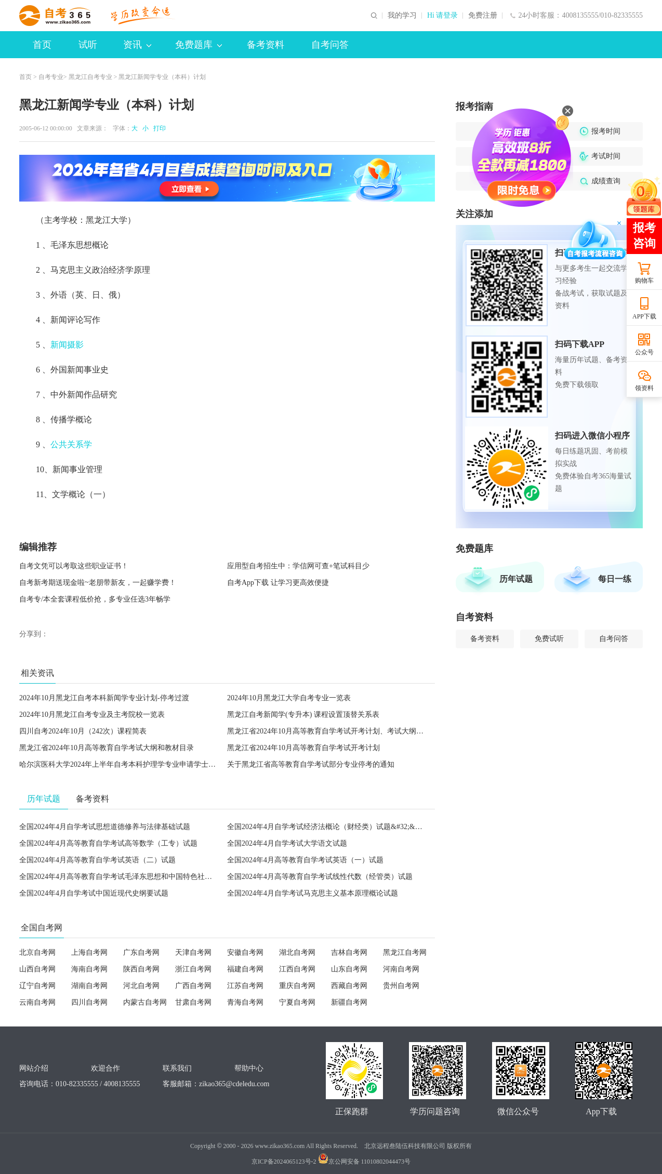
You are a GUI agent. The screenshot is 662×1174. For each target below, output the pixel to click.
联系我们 (177, 1068)
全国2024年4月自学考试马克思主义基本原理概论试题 (312, 893)
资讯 (137, 44)
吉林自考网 (349, 952)
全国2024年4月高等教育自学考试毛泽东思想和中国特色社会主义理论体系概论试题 (152, 876)
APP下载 (644, 316)
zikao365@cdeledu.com (234, 1084)
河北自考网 (141, 986)
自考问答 (330, 44)
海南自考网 (89, 969)
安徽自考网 (245, 952)
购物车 (644, 280)
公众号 (644, 352)
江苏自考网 (245, 986)
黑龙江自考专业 (90, 77)
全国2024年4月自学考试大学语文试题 (287, 843)
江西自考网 (297, 969)
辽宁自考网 (37, 986)
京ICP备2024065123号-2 (283, 1161)
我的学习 (402, 15)
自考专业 (50, 77)
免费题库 (198, 44)
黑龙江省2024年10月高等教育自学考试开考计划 (303, 748)
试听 (87, 44)
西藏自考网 (349, 986)
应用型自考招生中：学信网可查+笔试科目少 (298, 566)
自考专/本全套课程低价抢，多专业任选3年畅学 (94, 599)
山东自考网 (349, 969)
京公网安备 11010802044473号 (364, 1161)
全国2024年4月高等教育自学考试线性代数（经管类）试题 (320, 876)
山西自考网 (37, 969)
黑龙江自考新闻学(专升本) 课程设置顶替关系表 (303, 714)
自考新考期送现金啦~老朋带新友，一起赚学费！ (97, 582)
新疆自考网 (349, 1002)
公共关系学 (71, 444)
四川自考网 (89, 1002)
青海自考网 (245, 1002)
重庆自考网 (297, 986)
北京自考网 (37, 952)
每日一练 (614, 579)
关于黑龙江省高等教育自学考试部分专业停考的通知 (310, 764)
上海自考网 (89, 952)
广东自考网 (141, 952)
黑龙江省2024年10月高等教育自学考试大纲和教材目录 (106, 748)
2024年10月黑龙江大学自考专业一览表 (289, 698)
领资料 (644, 388)
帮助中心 (248, 1068)
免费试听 (549, 639)
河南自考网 (401, 969)
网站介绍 (33, 1068)
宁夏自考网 (297, 1002)
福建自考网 (245, 969)
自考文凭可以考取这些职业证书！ (73, 566)
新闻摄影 (67, 344)
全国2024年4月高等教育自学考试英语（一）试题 (305, 860)
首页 (42, 44)
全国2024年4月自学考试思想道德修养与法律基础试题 (104, 827)
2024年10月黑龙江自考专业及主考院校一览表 (92, 714)
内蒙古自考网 (145, 1002)
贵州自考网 (401, 986)
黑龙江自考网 (405, 952)
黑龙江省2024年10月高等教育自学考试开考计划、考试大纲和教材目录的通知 (350, 731)
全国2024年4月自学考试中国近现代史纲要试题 (93, 893)
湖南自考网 (89, 986)
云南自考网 (37, 1002)
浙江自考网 (193, 969)
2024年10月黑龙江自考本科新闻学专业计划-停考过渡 (104, 698)
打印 (158, 128)
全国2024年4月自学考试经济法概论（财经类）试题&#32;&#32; (327, 827)
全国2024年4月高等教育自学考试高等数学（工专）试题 (108, 843)
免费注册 (482, 15)
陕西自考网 (141, 969)
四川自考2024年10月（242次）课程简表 (83, 731)
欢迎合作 (105, 1068)
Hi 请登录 (442, 15)
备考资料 (265, 44)
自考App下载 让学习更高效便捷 (278, 582)
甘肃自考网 (193, 1002)
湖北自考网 (297, 952)
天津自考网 (193, 952)
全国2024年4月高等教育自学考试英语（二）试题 (97, 860)
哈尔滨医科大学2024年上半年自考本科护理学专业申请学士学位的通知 (132, 764)
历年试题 (516, 579)
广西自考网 (193, 986)
